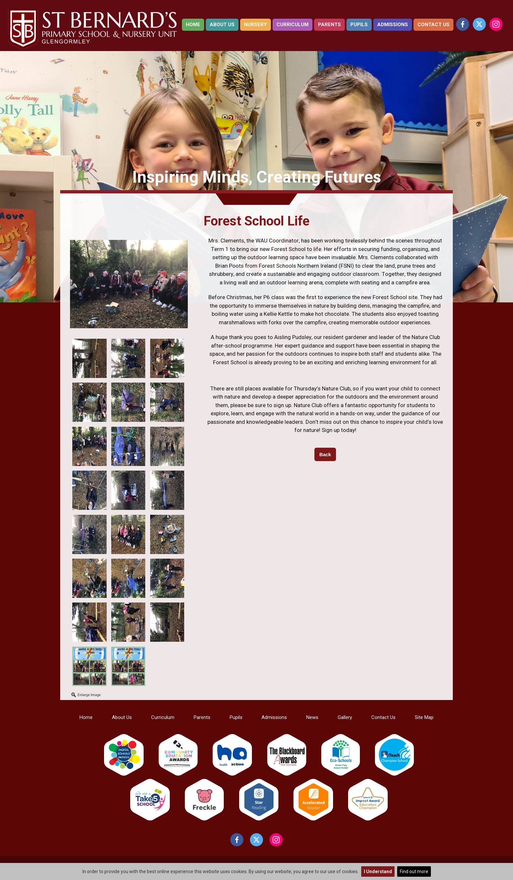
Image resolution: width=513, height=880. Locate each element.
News (312, 717)
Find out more (414, 871)
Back (325, 454)
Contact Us (433, 24)
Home (193, 24)
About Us (222, 24)
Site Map (424, 717)
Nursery (255, 24)
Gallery (345, 717)
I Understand (378, 871)
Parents (329, 24)
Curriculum (292, 24)
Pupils (359, 24)
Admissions (392, 24)
